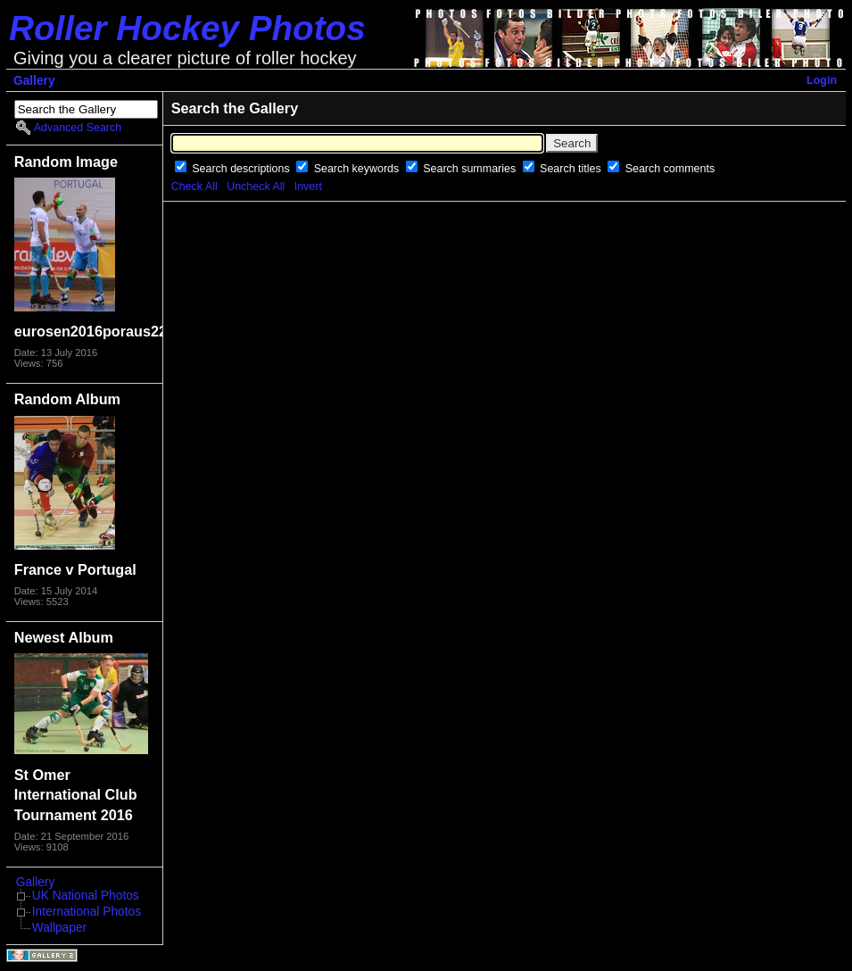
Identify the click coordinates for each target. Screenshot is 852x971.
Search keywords (358, 168)
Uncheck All (256, 186)
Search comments (670, 168)
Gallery (34, 80)
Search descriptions (242, 168)
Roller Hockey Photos (187, 28)
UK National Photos (85, 895)
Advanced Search (77, 127)
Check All (194, 186)
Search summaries (470, 168)
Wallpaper (59, 927)
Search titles (572, 168)
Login (822, 80)
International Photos (86, 911)
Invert (308, 186)
